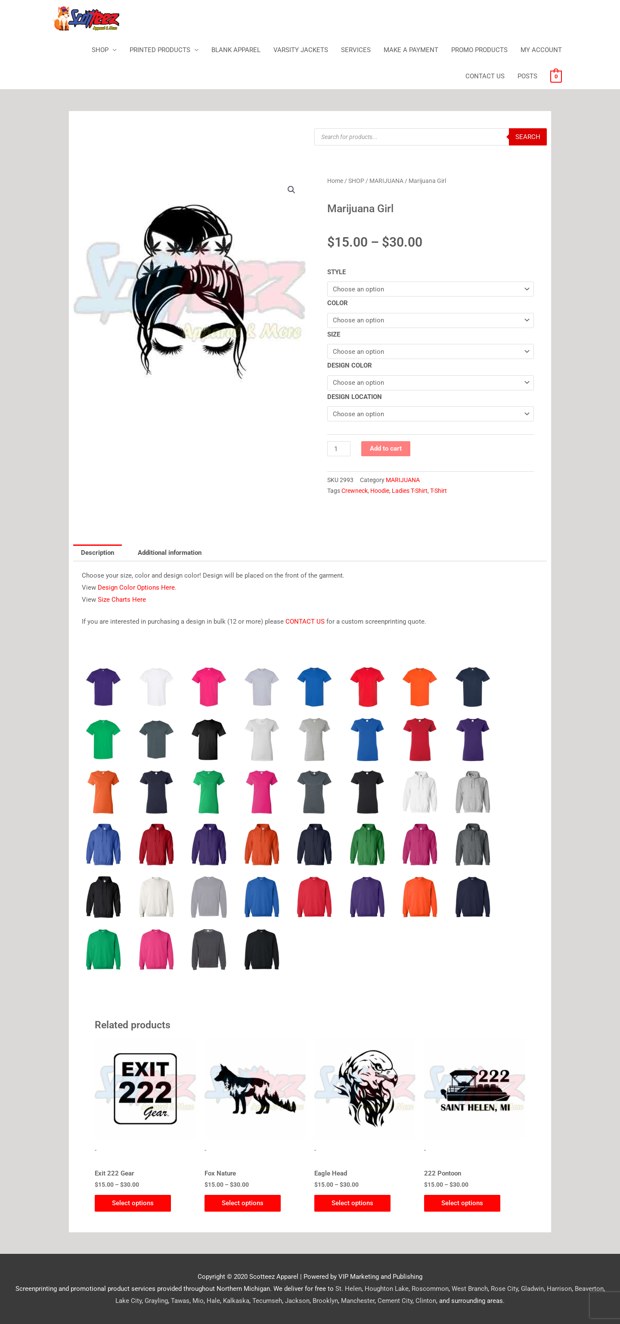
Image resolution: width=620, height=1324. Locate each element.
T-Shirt (438, 490)
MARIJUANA (386, 180)
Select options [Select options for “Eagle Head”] (352, 1203)
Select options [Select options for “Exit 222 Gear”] (133, 1203)
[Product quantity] (338, 448)
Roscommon (430, 1289)
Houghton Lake (387, 1289)
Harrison (559, 1289)
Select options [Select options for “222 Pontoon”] (462, 1203)
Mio (198, 1301)
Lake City (128, 1301)
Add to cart (386, 448)
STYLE (336, 272)
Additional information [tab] (170, 553)
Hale (213, 1301)
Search (527, 137)
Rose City (504, 1289)
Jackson (297, 1301)
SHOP (100, 50)
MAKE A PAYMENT (411, 50)
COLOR (337, 303)
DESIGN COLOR (349, 365)
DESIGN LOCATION (354, 397)
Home (335, 180)
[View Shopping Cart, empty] (556, 76)
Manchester (358, 1301)
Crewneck (354, 490)
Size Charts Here (122, 599)
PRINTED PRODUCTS (160, 50)
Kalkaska (236, 1301)
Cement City (395, 1301)
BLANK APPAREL (235, 50)
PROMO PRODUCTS (479, 50)
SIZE (333, 334)
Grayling (156, 1301)
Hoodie (379, 490)
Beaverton (589, 1289)
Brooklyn (325, 1301)
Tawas (180, 1301)
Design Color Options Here (136, 587)
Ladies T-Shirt (410, 490)
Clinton (425, 1301)
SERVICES (356, 50)
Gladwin (532, 1289)
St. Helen (348, 1289)
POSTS (527, 76)
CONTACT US (485, 76)
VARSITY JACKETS (300, 50)
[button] (291, 190)
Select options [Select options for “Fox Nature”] (243, 1203)
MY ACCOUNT (541, 50)
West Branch (470, 1289)
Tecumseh (267, 1301)
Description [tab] (97, 553)
